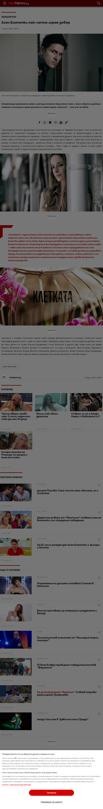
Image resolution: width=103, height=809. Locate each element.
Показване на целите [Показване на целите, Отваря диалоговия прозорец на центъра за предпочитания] (51, 802)
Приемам (51, 792)
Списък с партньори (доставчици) (16, 785)
